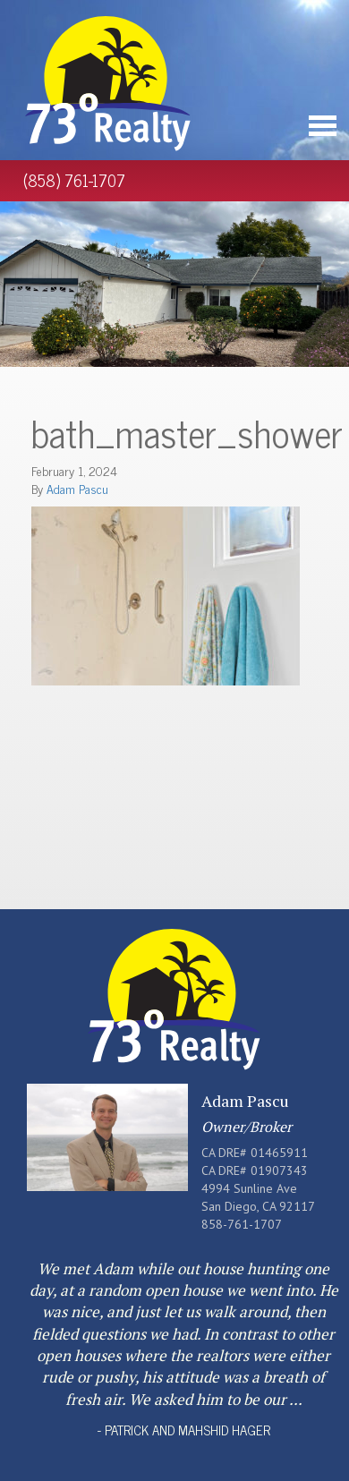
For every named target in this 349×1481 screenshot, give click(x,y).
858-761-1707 (241, 1224)
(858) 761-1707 (74, 179)
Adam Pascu (77, 488)
